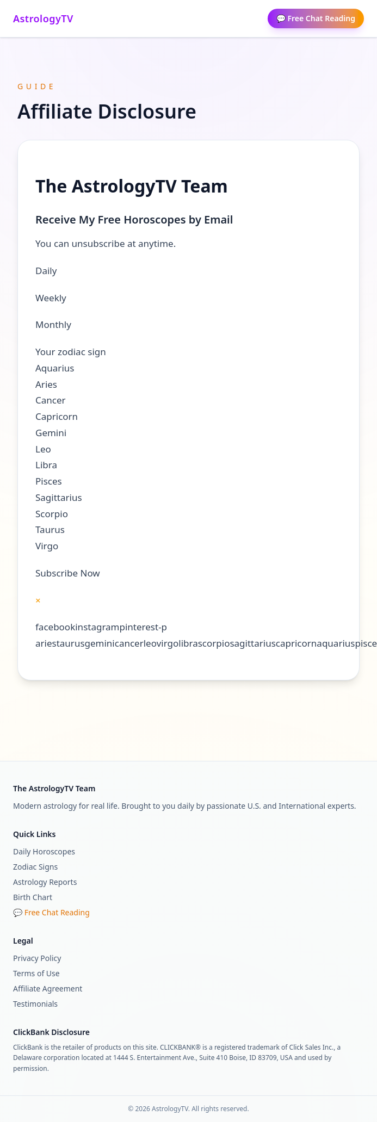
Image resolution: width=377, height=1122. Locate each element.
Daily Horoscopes (44, 851)
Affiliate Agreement (47, 988)
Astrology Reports (45, 882)
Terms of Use (36, 973)
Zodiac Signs (35, 866)
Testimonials (35, 1004)
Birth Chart (32, 897)
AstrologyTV (43, 18)
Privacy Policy (37, 958)
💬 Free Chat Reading (315, 18)
